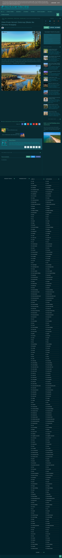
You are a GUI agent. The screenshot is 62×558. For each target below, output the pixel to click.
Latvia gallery (34, 374)
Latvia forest (34, 372)
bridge (33, 217)
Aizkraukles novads (35, 184)
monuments (34, 432)
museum (33, 436)
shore (33, 507)
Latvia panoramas (10, 18)
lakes (33, 351)
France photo (34, 326)
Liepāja (33, 395)
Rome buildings (35, 499)
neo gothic (34, 443)
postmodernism (34, 478)
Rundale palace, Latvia (52, 77)
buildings (33, 228)
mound (33, 434)
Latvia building (34, 357)
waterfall (33, 541)
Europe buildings (35, 299)
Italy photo (34, 340)
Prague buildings (35, 482)
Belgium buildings (35, 205)
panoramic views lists (35, 459)
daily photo (34, 269)
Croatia (33, 263)
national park (34, 438)
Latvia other (34, 382)
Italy (33, 336)
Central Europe (34, 238)
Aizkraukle (34, 182)
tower (33, 524)
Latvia (5, 18)
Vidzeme (33, 534)
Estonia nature (34, 288)
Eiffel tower (34, 280)
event (33, 313)
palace (33, 453)
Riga (33, 486)
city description (34, 249)
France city (34, 324)
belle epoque (34, 207)
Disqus (33, 151)
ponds (33, 476)
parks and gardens (35, 468)
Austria (33, 192)
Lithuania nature (35, 411)
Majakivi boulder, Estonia (53, 104)
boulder (33, 215)
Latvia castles (34, 363)
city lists (33, 255)
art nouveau (34, 190)
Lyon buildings (34, 422)
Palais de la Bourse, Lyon (53, 83)
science (33, 501)
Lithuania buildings (35, 403)
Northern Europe (16, 18)
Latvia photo (34, 388)
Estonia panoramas (35, 292)
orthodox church (35, 451)
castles (33, 234)
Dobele (33, 276)
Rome (33, 497)
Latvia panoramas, (18, 27)
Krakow (33, 347)
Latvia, (15, 27)
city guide (33, 253)
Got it (58, 2)
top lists (33, 522)
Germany (33, 330)
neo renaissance (35, 445)
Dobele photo (34, 278)
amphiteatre (34, 188)
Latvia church (34, 365)
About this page (31, 553)
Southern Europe (35, 509)
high (33, 334)
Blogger (28, 151)
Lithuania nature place (36, 413)
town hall (33, 528)
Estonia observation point (36, 290)
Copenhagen (34, 259)
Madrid (33, 424)
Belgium (33, 203)
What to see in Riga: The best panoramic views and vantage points (54, 64)
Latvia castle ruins (35, 361)
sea (33, 503)
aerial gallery (34, 180)
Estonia (33, 282)
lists (33, 397)
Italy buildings (34, 338)
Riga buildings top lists (36, 493)
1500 (33, 178)
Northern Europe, (23, 27)
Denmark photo (34, 274)
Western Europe (35, 543)
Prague (33, 480)
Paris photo (34, 463)
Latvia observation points (36, 380)
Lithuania (33, 399)
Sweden (33, 518)
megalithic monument (35, 430)
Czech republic (34, 265)
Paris (33, 461)
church (33, 242)
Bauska (33, 201)
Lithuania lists (34, 409)
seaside (33, 505)
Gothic (33, 332)
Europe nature (34, 307)
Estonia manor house (35, 286)
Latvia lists (34, 376)
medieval (33, 428)
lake (33, 349)
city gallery (34, 251)
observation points (23, 18)
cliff (32, 257)
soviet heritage (34, 511)
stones (33, 516)
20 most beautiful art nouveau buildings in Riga (54, 98)
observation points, (29, 27)
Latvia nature (34, 378)
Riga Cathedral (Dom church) (54, 90)
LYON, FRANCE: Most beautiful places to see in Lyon (54, 57)
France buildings (35, 322)
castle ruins (34, 232)
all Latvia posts (34, 186)
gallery (33, 328)
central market (34, 240)
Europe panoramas (35, 309)
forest (33, 317)
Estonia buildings (35, 284)
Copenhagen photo (35, 261)
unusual (33, 532)
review (33, 484)
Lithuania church (35, 405)
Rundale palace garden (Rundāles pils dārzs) (52, 50)
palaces (33, 455)
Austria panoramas (35, 194)
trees (33, 530)
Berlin (33, 209)
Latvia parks (34, 386)
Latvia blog (34, 355)
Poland (33, 474)
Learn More (53, 2)
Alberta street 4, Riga (52, 111)
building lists (34, 226)
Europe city (34, 303)
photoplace (34, 472)
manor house (34, 426)
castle (33, 230)
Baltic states (34, 196)
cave (33, 236)
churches (33, 244)
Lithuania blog (34, 401)
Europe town (34, 311)
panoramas (34, 457)
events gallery (34, 315)
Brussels (33, 219)
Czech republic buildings (36, 267)
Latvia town (34, 390)
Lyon (33, 420)
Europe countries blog (36, 305)
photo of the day (35, 470)
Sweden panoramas (35, 520)
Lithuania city (34, 407)
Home (2, 11)
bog (33, 213)
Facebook (38, 151)
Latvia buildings (35, 359)
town (33, 526)
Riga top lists (34, 495)
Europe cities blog (35, 301)
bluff (33, 211)
